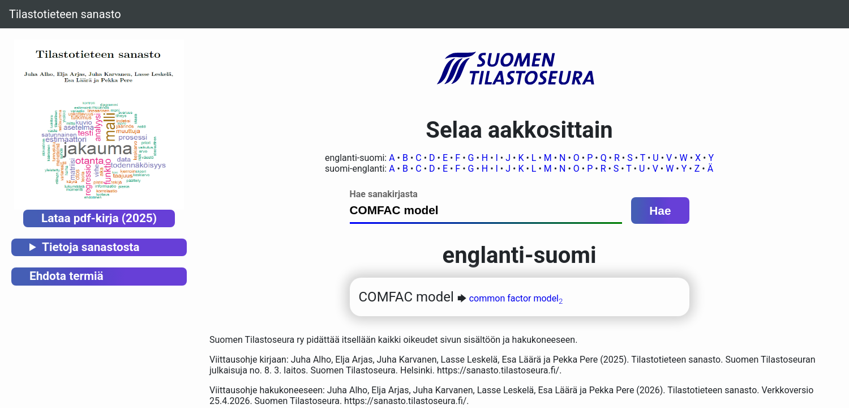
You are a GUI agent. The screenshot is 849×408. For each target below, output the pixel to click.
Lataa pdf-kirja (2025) (99, 218)
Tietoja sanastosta (90, 247)
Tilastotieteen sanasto (65, 14)
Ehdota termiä (66, 276)
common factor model (516, 298)
